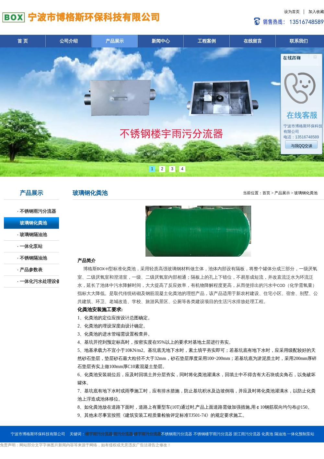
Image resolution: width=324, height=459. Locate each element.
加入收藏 (316, 11)
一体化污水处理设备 (39, 281)
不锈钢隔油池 (32, 258)
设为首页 (292, 11)
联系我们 (299, 41)
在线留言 (253, 41)
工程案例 (207, 41)
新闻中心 (161, 41)
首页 (266, 193)
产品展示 (115, 41)
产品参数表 (29, 269)
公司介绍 (69, 41)
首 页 (22, 41)
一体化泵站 (29, 246)
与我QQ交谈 (302, 146)
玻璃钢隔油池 (32, 234)
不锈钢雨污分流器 (36, 211)
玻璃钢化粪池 (32, 223)
